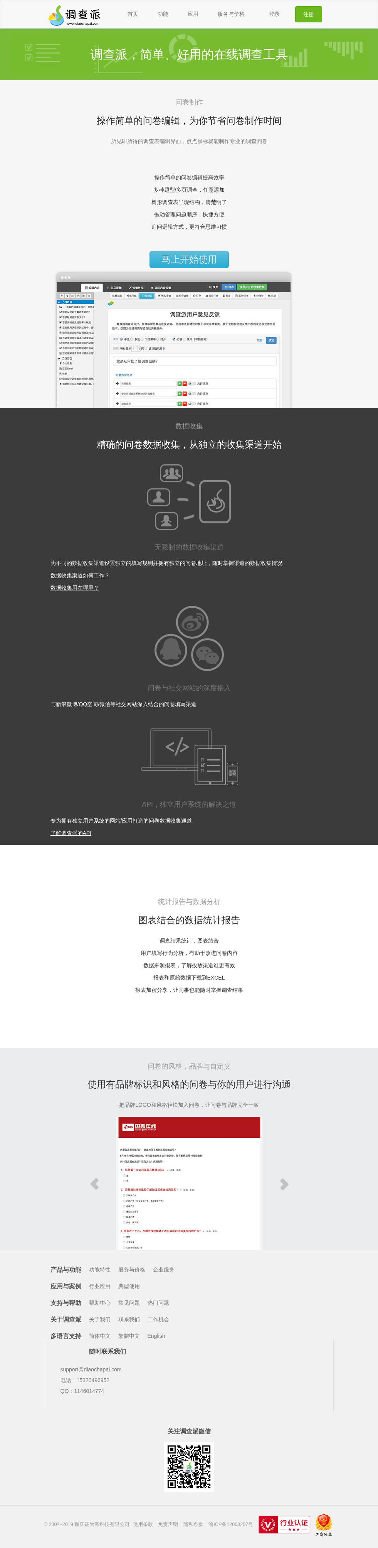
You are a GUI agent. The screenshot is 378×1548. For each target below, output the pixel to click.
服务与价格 (231, 14)
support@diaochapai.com (91, 1369)
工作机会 (158, 1319)
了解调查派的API (71, 833)
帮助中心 (100, 1303)
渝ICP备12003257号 (230, 1524)
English (156, 1336)
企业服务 (164, 1269)
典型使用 (129, 1286)
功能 (163, 14)
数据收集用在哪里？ (74, 588)
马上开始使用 (189, 259)
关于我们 (100, 1319)
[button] (94, 1183)
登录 (274, 14)
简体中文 (100, 1336)
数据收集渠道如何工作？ (80, 575)
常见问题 (129, 1303)
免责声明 (168, 1524)
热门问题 (158, 1303)
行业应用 (100, 1286)
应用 (193, 14)
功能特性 (100, 1269)
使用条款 (143, 1524)
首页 (133, 14)
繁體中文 (129, 1336)
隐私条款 (193, 1524)
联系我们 (129, 1319)
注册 (308, 14)
